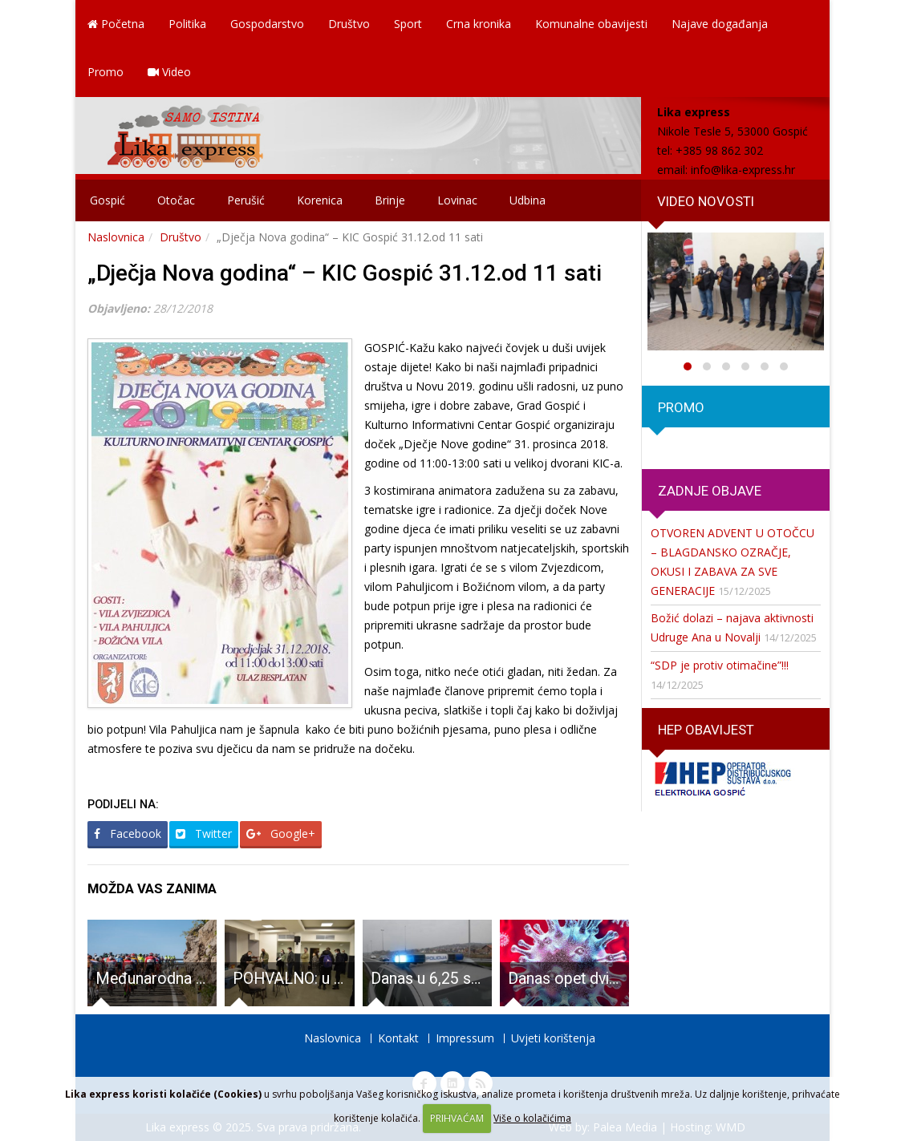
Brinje (390, 200)
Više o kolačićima (532, 1118)
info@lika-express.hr (743, 169)
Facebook (127, 833)
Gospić (107, 200)
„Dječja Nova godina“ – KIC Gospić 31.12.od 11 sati (344, 273)
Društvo (349, 23)
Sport (408, 23)
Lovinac (457, 200)
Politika (187, 23)
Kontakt (398, 1038)
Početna (115, 23)
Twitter (204, 833)
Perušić (246, 200)
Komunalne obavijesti (591, 23)
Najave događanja (720, 23)
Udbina (527, 200)
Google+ (280, 833)
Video (169, 71)
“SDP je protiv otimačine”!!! (720, 665)
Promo (105, 71)
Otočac (176, 200)
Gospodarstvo (267, 23)
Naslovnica (115, 237)
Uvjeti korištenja (553, 1038)
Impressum (465, 1038)
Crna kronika (478, 23)
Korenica (320, 200)
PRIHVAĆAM (457, 1118)
